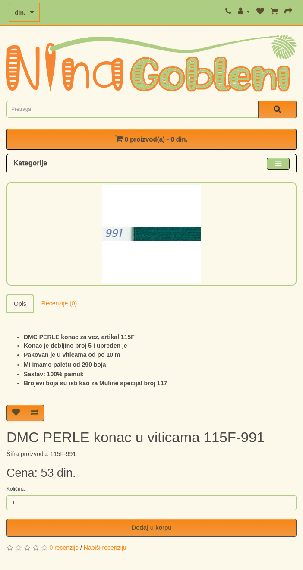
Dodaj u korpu (151, 527)
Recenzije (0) (59, 303)
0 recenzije (64, 547)
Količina (15, 489)
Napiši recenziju (105, 547)
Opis (20, 303)
